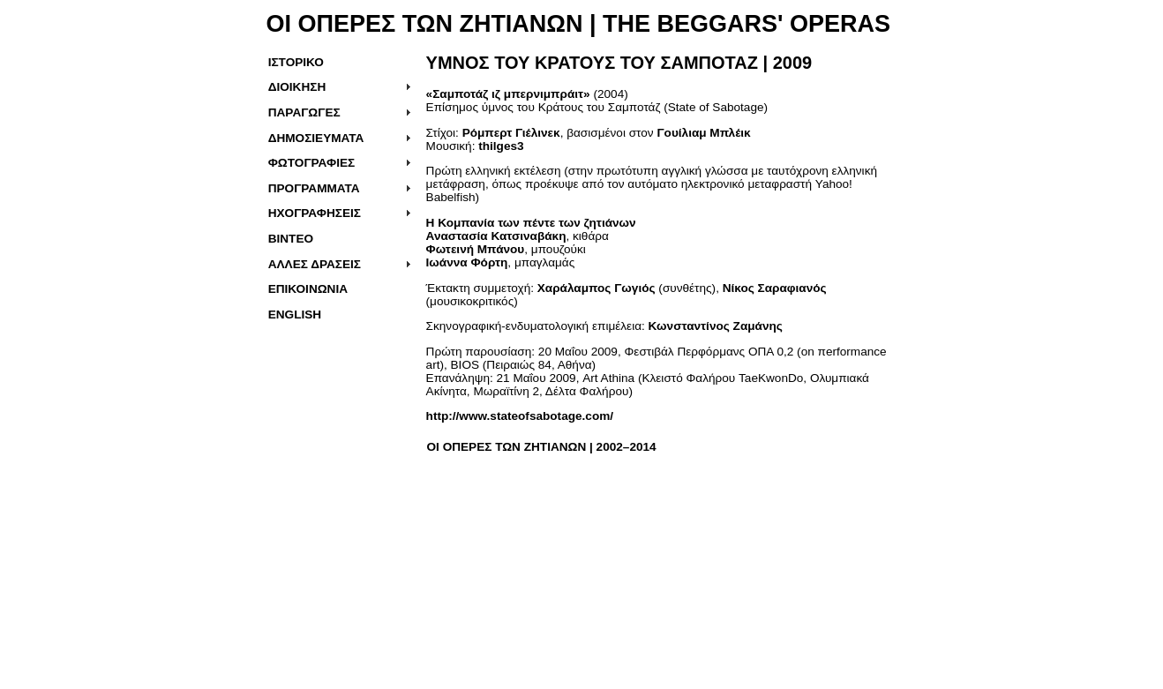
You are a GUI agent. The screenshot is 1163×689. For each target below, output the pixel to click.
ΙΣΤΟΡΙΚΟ (296, 62)
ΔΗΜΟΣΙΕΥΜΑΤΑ (316, 138)
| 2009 (619, 62)
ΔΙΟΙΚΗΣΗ (297, 87)
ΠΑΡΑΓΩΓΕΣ (304, 112)
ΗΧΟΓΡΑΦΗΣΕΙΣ (314, 213)
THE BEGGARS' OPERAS (743, 24)
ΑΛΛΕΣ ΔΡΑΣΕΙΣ (314, 264)
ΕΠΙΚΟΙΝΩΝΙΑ (308, 289)
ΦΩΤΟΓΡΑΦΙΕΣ (312, 162)
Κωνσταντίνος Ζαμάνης (716, 326)
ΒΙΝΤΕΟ (290, 238)
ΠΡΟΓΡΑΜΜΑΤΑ (314, 188)
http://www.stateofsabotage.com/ (519, 416)
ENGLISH (294, 314)
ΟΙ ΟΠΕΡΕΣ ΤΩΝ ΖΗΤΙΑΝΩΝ (424, 24)
